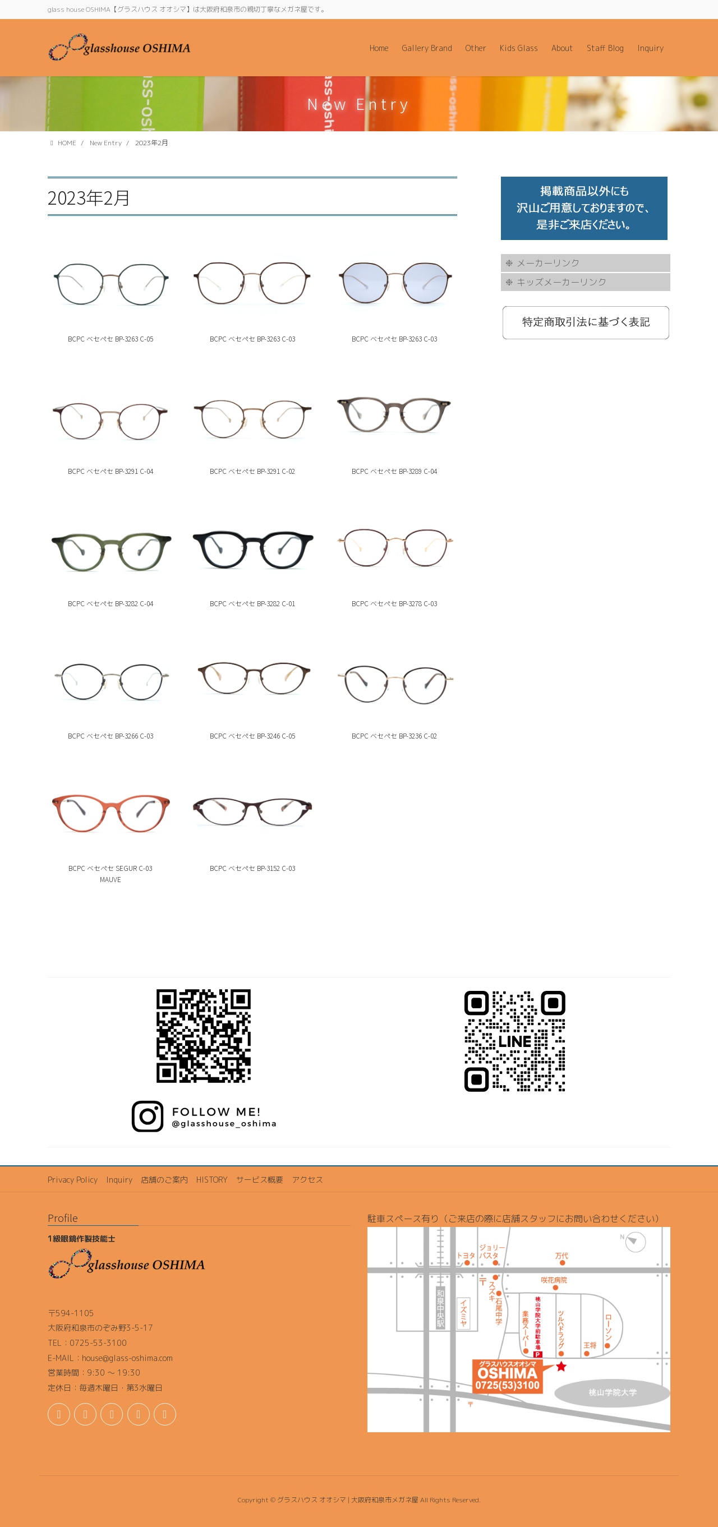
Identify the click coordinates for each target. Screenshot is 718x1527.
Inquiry (119, 1179)
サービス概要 (259, 1179)
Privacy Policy (73, 1179)
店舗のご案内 (164, 1179)
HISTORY (212, 1179)
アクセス (307, 1179)
